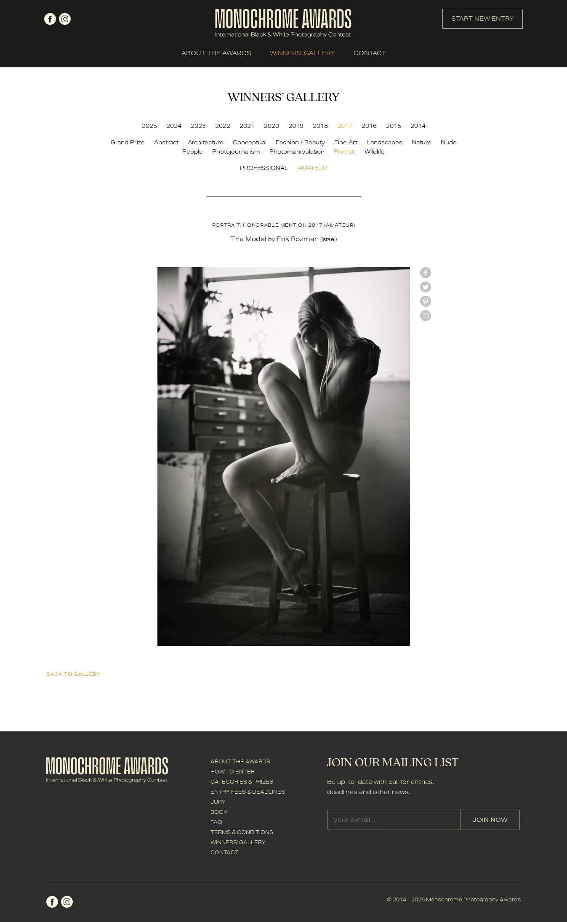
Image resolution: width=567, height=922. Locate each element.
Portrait (344, 151)
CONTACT (370, 53)
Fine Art (345, 142)
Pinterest (425, 301)
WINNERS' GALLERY (302, 53)
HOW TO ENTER (232, 771)
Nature (421, 142)
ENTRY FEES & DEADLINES (247, 791)
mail (425, 315)
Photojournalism (236, 151)
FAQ (216, 822)
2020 (271, 126)
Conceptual (249, 142)
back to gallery (73, 674)
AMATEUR (312, 168)
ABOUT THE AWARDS (216, 53)
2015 (393, 126)
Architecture (206, 142)
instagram (65, 19)
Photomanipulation (297, 151)
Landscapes (384, 142)
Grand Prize (128, 142)
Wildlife (375, 151)
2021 (247, 126)
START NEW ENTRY (482, 18)
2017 (344, 126)
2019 (295, 126)
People (192, 151)
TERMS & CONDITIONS (241, 832)
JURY (218, 801)
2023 (198, 126)
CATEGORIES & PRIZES (241, 781)
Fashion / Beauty (300, 142)
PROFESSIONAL (264, 168)
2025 (149, 126)
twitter (425, 287)
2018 (320, 126)
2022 (222, 126)
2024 (173, 126)
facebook (50, 19)
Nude (449, 142)
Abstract (166, 142)
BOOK (218, 812)
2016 (369, 126)
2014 (418, 126)
